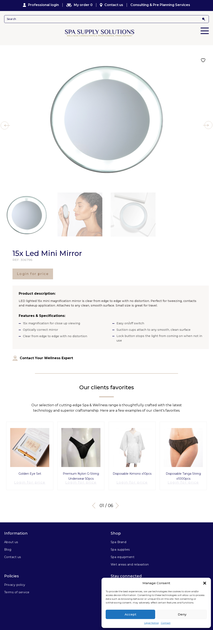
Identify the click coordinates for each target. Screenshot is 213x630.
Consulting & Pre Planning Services (160, 5)
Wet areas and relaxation (130, 562)
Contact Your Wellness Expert (42, 358)
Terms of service (17, 590)
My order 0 (79, 5)
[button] (205, 583)
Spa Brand (118, 539)
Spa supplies (120, 547)
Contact (166, 622)
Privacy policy (14, 582)
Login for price (33, 274)
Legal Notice (151, 622)
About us (11, 539)
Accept (130, 614)
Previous (95, 503)
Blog (7, 547)
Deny (182, 614)
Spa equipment (122, 554)
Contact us (111, 5)
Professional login (41, 5)
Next (117, 503)
